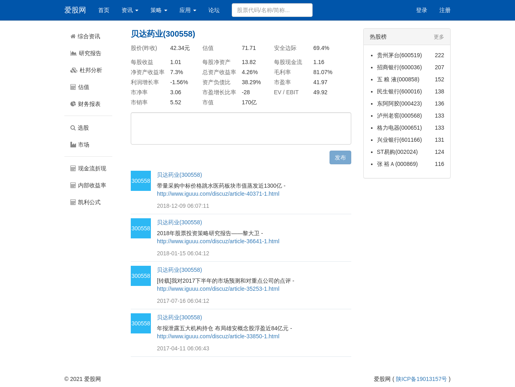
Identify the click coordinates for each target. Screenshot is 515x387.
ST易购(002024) (397, 152)
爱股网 (75, 10)
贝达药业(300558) (179, 175)
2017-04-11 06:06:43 (183, 348)
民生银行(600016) (399, 91)
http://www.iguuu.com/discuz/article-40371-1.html (218, 193)
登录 (421, 10)
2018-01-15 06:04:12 (183, 253)
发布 (340, 157)
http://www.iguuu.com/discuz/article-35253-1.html (218, 289)
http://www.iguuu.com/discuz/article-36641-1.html (218, 241)
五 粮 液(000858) (398, 79)
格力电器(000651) (399, 127)
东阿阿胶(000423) (399, 103)
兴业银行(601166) (399, 140)
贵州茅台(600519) (399, 55)
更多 (439, 37)
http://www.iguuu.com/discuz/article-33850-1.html (218, 336)
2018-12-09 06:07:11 (183, 206)
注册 (445, 10)
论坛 (214, 10)
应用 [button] (187, 10)
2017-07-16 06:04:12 (183, 301)
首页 (103, 10)
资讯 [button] (130, 10)
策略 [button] (158, 10)
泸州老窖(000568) (399, 115)
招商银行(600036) (399, 67)
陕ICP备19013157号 (421, 379)
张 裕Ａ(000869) (397, 164)
